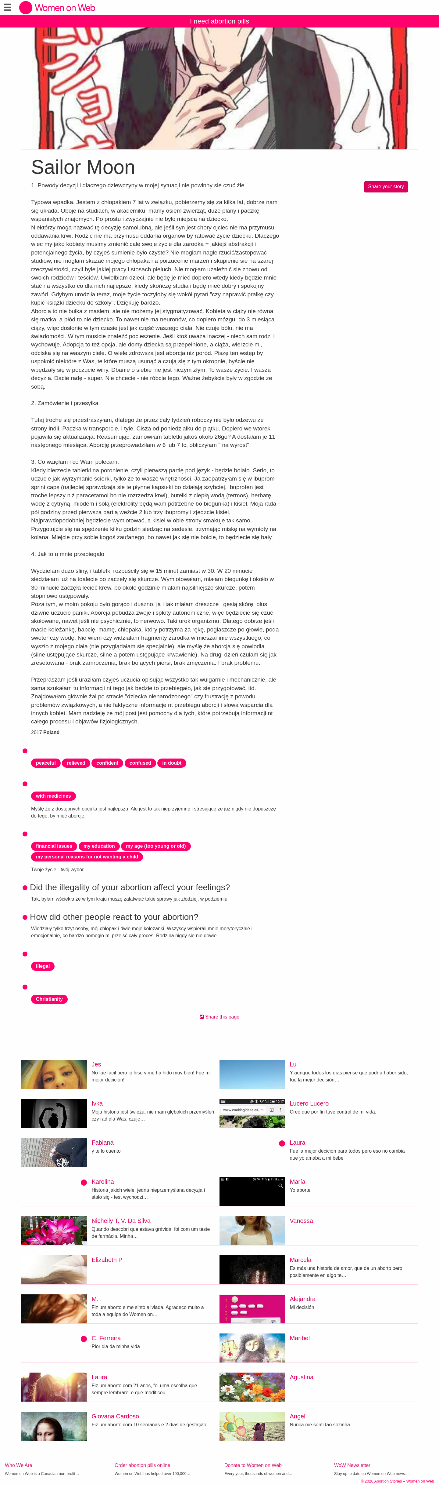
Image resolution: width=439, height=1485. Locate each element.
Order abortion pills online (142, 1465)
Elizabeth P (107, 1259)
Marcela (301, 1259)
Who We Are (18, 1465)
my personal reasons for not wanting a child (87, 856)
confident (107, 763)
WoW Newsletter (352, 1465)
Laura (297, 1142)
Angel (297, 1416)
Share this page (220, 1016)
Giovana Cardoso (115, 1416)
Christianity (49, 999)
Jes (96, 1064)
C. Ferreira (106, 1338)
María (297, 1181)
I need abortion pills (219, 21)
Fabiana (103, 1142)
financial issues (54, 846)
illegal (43, 966)
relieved (76, 763)
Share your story (386, 186)
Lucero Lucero (309, 1103)
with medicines (53, 796)
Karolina (103, 1181)
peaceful (46, 763)
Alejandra (303, 1299)
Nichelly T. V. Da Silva (121, 1220)
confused (140, 763)
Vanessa (301, 1220)
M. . (97, 1299)
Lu (293, 1064)
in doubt (171, 763)
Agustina (302, 1377)
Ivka (97, 1103)
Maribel (300, 1338)
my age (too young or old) (156, 846)
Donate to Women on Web (253, 1465)
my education (99, 846)
